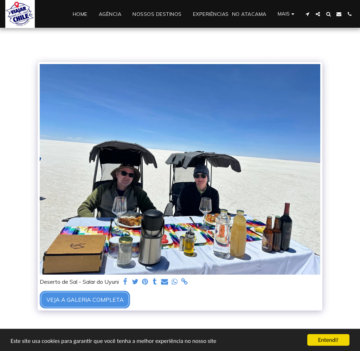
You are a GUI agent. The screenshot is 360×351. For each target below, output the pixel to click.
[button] (307, 14)
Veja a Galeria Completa (85, 299)
